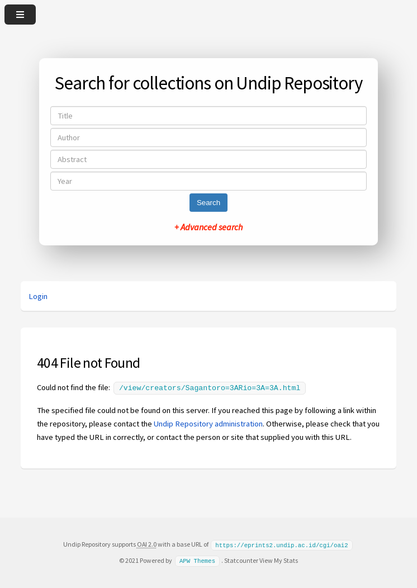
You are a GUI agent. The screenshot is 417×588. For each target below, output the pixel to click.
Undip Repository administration (208, 423)
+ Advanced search (208, 227)
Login (38, 296)
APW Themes (197, 559)
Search (208, 202)
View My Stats (278, 558)
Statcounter (241, 558)
